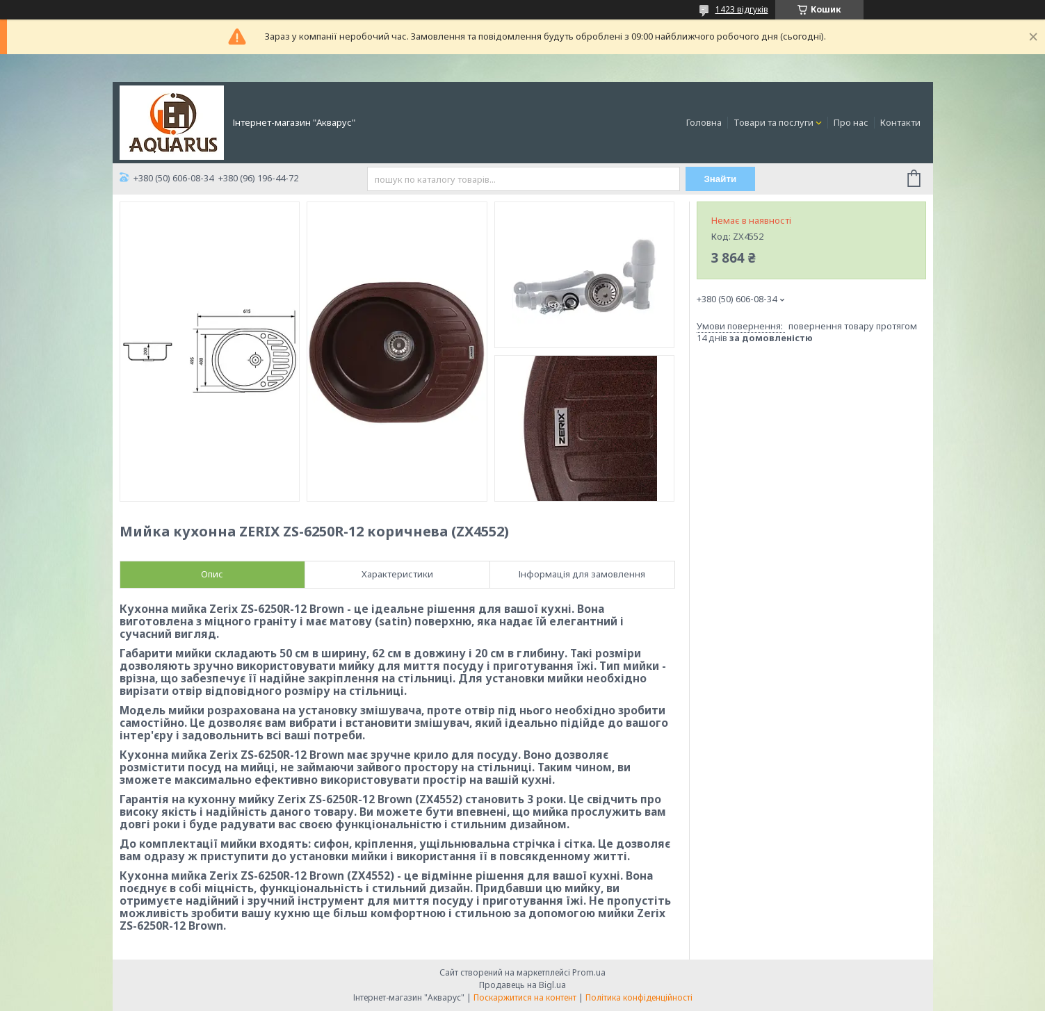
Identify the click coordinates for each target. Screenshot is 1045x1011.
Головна (704, 122)
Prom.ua (589, 972)
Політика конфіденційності (638, 997)
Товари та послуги (773, 122)
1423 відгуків (741, 9)
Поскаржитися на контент (524, 997)
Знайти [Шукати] (720, 179)
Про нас (851, 122)
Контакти (900, 122)
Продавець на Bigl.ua (522, 985)
